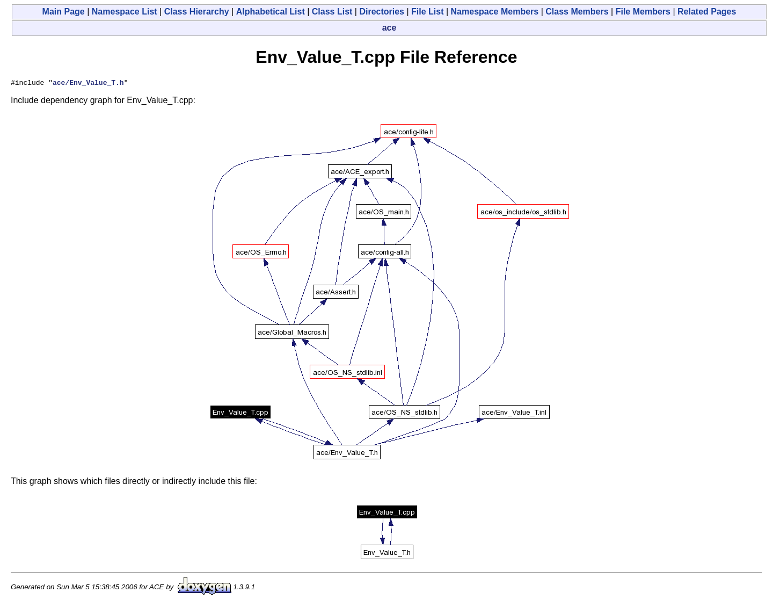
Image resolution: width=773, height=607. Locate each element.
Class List (332, 11)
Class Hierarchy (196, 11)
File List (427, 11)
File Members (643, 11)
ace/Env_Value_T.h (88, 84)
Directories (381, 11)
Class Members (576, 11)
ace (389, 27)
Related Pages (706, 11)
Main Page (63, 11)
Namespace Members (495, 11)
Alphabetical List (270, 11)
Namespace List (124, 11)
